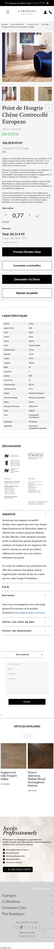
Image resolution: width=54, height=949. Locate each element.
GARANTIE (8, 514)
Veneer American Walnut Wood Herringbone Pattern (36, 779)
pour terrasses (38, 612)
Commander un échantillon (27, 265)
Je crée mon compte (19, 869)
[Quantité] (18, 215)
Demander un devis (27, 279)
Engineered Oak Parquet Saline (9, 776)
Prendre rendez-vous (27, 251)
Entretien (8, 595)
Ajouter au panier (27, 293)
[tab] (27, 514)
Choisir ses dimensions (17, 630)
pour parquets (21, 612)
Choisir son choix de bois (18, 621)
